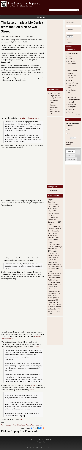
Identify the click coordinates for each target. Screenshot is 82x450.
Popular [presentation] (70, 151)
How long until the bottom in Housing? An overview (55, 246)
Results (68, 145)
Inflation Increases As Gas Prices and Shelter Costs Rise (54, 291)
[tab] (70, 151)
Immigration (72, 109)
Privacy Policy (41, 442)
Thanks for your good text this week (73, 85)
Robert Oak (13, 36)
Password (70, 30)
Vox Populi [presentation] (71, 159)
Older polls (69, 143)
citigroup (39, 425)
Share (34, 428)
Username (70, 23)
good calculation (73, 53)
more (78, 115)
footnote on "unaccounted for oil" (74, 66)
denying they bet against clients (28, 118)
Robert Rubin (30, 425)
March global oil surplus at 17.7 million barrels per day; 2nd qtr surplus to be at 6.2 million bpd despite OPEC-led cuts (55, 304)
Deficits (70, 112)
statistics (24, 258)
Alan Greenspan (6, 425)
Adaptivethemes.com (49, 448)
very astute (71, 61)
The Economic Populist (24, 3)
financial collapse (19, 425)
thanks (70, 56)
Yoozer (70, 80)
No (69, 133)
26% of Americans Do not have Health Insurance (55, 266)
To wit (37, 346)
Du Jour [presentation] (70, 155)
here (22, 419)
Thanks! (70, 58)
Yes (69, 130)
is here (33, 385)
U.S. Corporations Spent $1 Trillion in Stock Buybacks (54, 228)
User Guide (53, 190)
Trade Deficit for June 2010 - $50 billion (53, 237)
